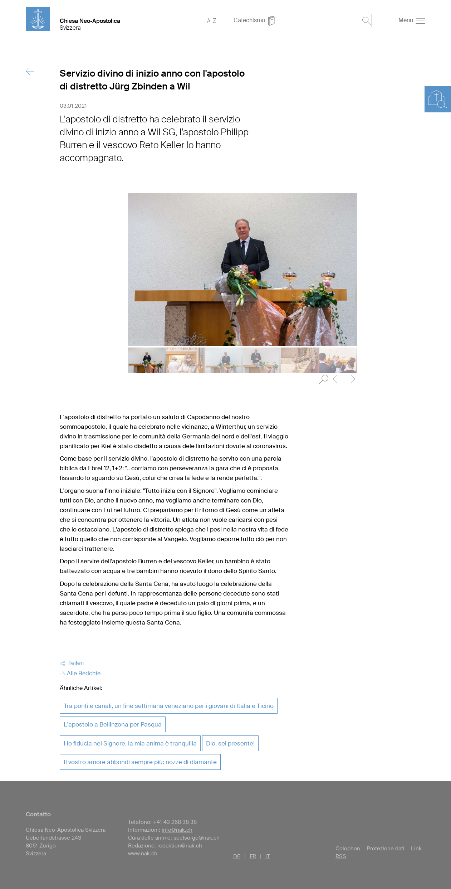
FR (253, 856)
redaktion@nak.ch (179, 845)
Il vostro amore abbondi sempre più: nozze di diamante (140, 762)
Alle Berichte (80, 673)
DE (236, 856)
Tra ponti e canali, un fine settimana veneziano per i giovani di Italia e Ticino (169, 706)
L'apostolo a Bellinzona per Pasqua (113, 724)
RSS (340, 856)
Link (416, 848)
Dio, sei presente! (230, 743)
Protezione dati (386, 848)
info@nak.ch (177, 830)
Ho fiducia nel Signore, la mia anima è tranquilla (130, 743)
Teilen (72, 663)
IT (267, 856)
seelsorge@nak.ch (196, 837)
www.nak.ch (142, 853)
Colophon (347, 848)
